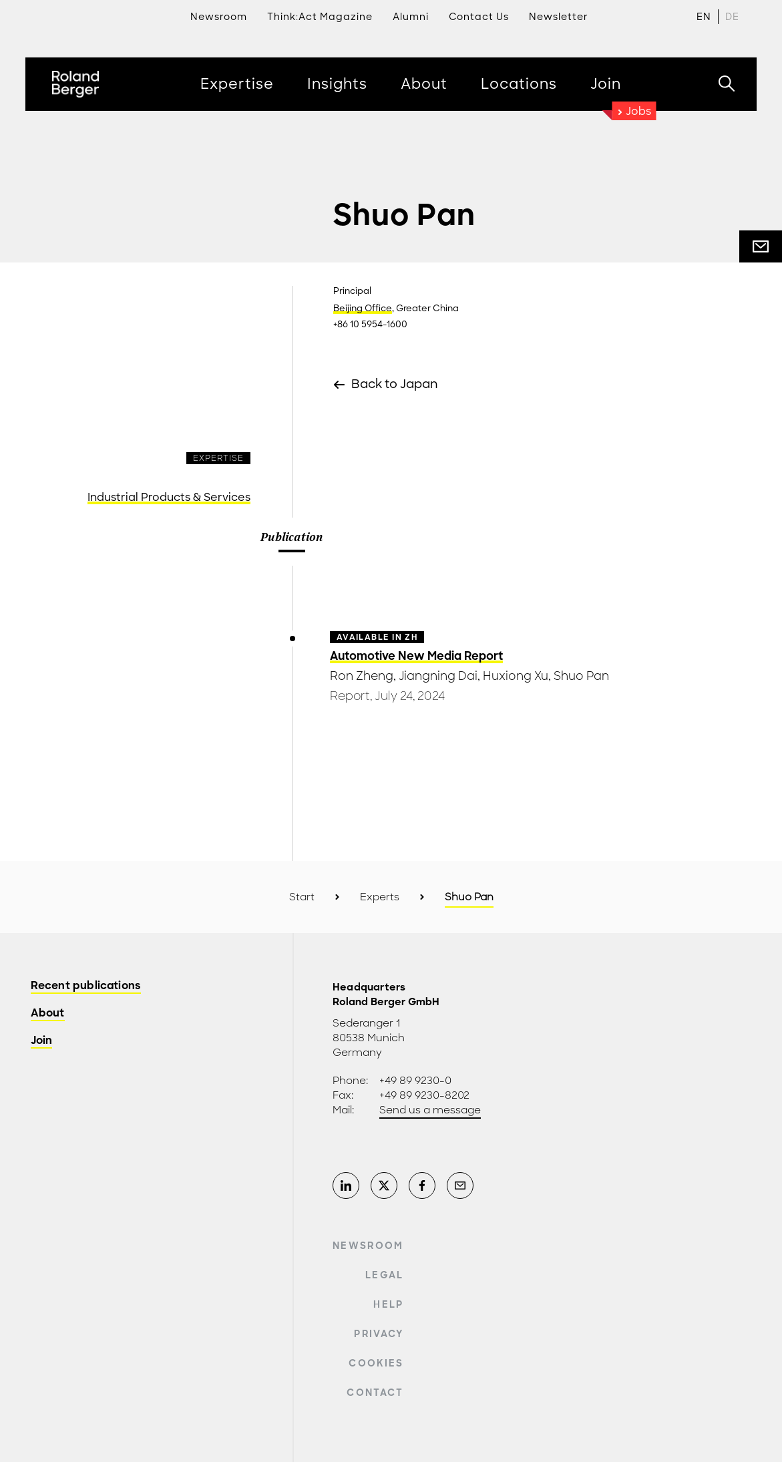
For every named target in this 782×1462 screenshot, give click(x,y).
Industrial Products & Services (168, 497)
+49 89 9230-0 (415, 1080)
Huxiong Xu (515, 676)
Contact (375, 1393)
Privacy (378, 1334)
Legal (384, 1275)
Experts (379, 897)
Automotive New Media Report (416, 656)
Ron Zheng (361, 676)
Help (388, 1304)
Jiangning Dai (438, 676)
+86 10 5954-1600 (370, 324)
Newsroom (368, 1246)
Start (302, 897)
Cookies (376, 1363)
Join (42, 1041)
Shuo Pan (581, 676)
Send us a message (430, 1110)
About (48, 1013)
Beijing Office (362, 308)
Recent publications (86, 986)
